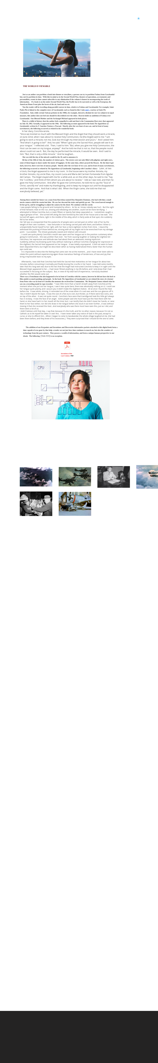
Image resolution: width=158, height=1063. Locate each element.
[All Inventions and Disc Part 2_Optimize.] (67, 345)
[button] (139, 18)
